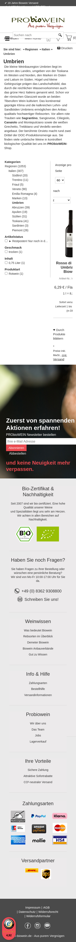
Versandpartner (38, 860)
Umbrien (13, 61)
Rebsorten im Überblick (38, 636)
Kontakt (24, 15)
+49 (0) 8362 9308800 (37, 591)
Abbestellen (17, 453)
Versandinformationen (38, 695)
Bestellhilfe (38, 689)
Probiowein (38, 714)
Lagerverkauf (38, 741)
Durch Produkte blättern (59, 334)
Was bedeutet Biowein (38, 630)
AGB (46, 907)
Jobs (38, 735)
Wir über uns (38, 723)
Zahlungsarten (38, 683)
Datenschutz (27, 911)
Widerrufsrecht (48, 911)
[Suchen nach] (34, 35)
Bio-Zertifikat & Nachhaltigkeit (38, 491)
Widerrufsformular (38, 916)
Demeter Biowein (38, 642)
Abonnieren (16, 447)
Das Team (38, 729)
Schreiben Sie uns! (42, 599)
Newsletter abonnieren (56, 15)
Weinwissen (38, 621)
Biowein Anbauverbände (38, 648)
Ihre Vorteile (38, 761)
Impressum (32, 907)
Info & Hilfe (38, 674)
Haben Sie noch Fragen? (38, 560)
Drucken (67, 48)
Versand (58, 359)
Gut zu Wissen (38, 654)
